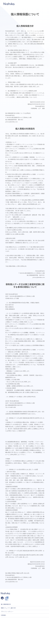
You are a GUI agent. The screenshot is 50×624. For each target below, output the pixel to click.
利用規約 (3, 615)
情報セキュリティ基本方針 (8, 608)
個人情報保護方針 (6, 604)
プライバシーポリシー (7, 611)
